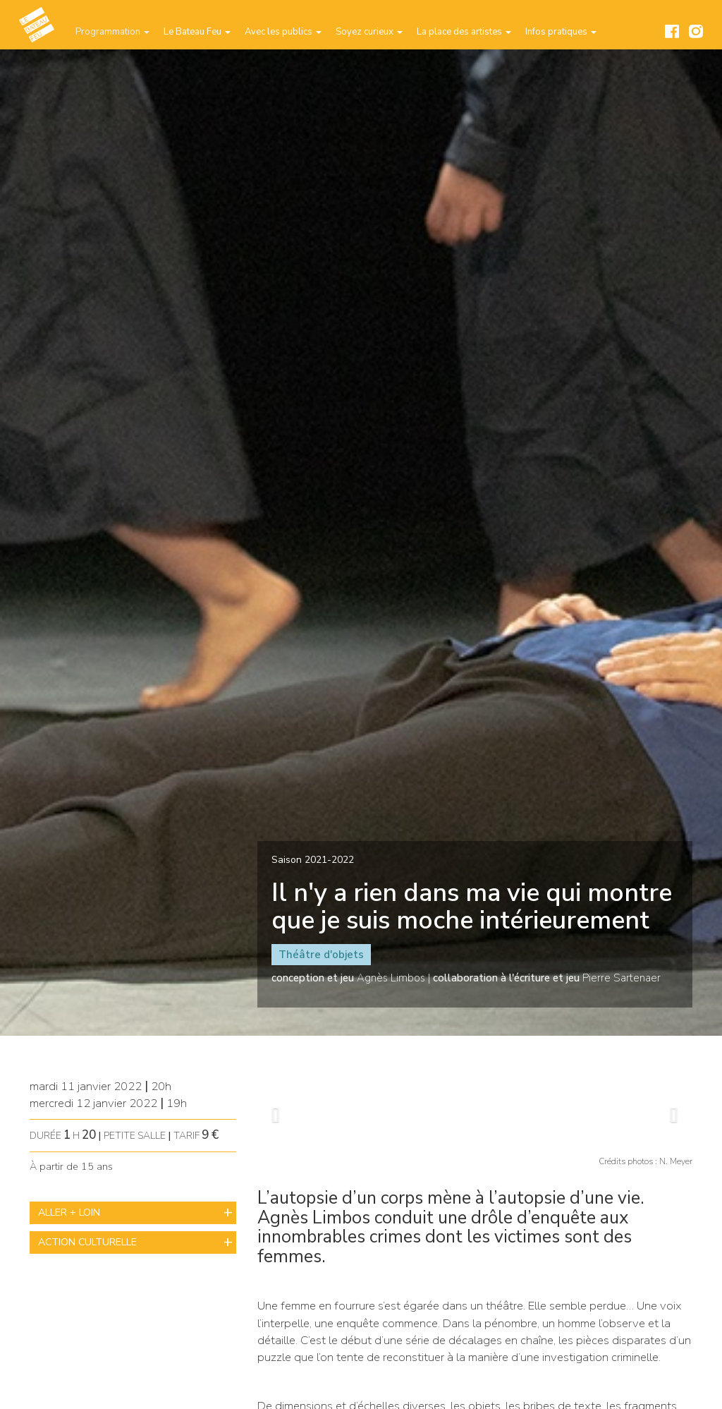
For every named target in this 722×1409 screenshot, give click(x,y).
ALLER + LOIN (69, 1212)
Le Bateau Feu (197, 31)
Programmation (112, 31)
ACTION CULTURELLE (87, 1242)
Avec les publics (283, 31)
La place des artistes (464, 31)
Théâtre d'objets (321, 955)
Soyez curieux (369, 31)
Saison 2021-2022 (312, 859)
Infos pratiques (560, 31)
